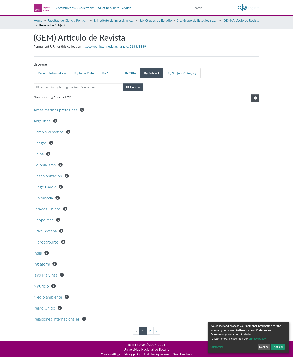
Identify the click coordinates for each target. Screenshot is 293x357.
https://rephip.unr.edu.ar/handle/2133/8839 (114, 46)
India (38, 252)
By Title (130, 73)
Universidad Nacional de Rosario (146, 349)
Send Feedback (182, 354)
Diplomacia (43, 197)
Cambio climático (48, 131)
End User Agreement (157, 354)
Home (38, 20)
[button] (245, 7)
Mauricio (41, 285)
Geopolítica (44, 219)
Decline (264, 346)
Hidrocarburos (46, 241)
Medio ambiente (48, 296)
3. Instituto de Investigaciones (113, 20)
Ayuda (126, 8)
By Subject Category (181, 73)
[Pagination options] (255, 98)
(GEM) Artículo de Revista (241, 20)
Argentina (42, 120)
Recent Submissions (52, 73)
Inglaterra (42, 263)
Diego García (45, 186)
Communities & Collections (75, 8)
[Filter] (78, 87)
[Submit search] (240, 7)
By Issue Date (84, 73)
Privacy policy (132, 354)
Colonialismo (45, 164)
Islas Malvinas (45, 274)
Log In (252, 8)
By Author (109, 73)
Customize (217, 346)
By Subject (151, 73)
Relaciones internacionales (57, 318)
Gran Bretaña (45, 230)
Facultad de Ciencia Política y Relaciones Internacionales (68, 20)
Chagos (40, 142)
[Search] (217, 7)
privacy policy (257, 338)
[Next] (156, 331)
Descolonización (48, 175)
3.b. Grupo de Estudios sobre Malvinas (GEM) (197, 20)
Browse (133, 87)
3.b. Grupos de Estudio (155, 20)
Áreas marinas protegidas (55, 109)
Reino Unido (44, 307)
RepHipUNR (136, 344)
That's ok (277, 346)
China (39, 153)
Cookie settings (110, 354)
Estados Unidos (47, 208)
